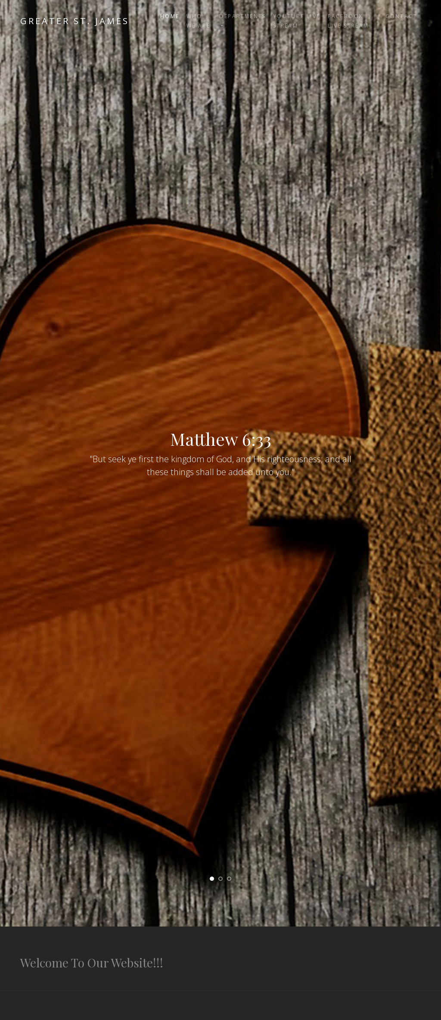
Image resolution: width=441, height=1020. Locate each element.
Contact (401, 16)
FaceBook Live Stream (348, 20)
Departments (242, 16)
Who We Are (198, 20)
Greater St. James (74, 21)
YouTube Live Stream (296, 20)
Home (170, 16)
